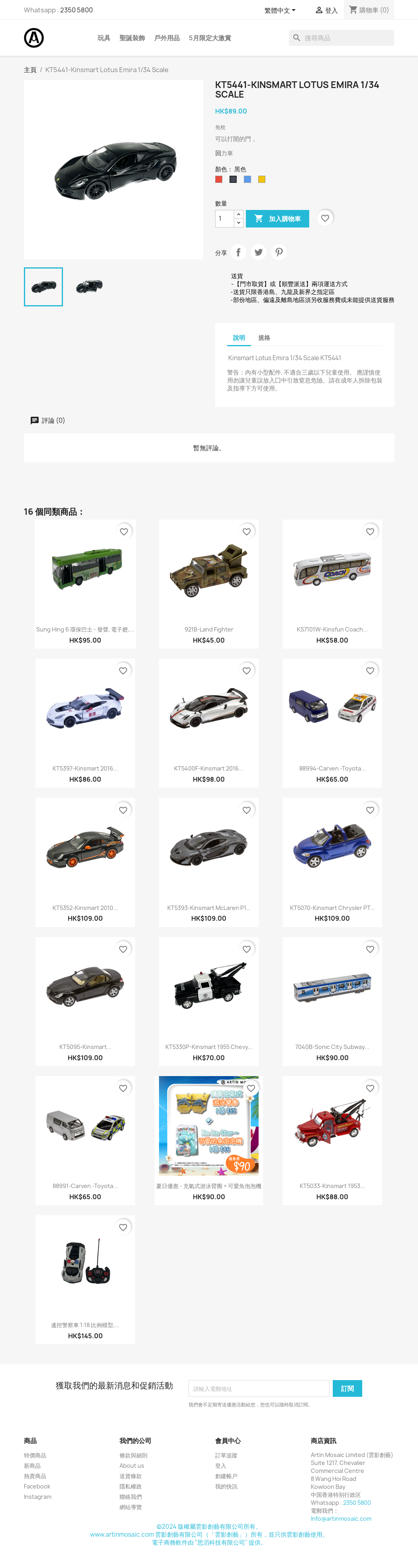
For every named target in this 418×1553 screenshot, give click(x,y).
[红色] (220, 181)
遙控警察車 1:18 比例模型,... (85, 1325)
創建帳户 (226, 1476)
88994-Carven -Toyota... (332, 768)
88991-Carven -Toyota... (85, 1186)
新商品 (32, 1465)
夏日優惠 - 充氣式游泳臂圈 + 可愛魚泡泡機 (208, 1186)
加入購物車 (277, 219)
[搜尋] (341, 38)
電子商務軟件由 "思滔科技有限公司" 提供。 (209, 1542)
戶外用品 (167, 37)
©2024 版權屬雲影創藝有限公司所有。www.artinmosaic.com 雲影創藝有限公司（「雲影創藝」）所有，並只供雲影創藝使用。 (209, 1530)
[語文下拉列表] (281, 11)
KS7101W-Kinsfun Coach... (332, 629)
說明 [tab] (239, 337)
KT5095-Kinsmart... (85, 1047)
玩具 (104, 37)
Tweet (259, 252)
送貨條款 (131, 1476)
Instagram (37, 1496)
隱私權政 (131, 1486)
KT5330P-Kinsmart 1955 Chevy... (209, 1047)
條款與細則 (133, 1455)
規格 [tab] (264, 337)
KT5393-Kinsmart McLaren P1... (209, 908)
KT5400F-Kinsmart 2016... (208, 768)
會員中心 (228, 1440)
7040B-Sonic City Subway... (332, 1047)
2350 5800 (76, 10)
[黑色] (235, 181)
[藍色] (249, 181)
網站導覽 (131, 1507)
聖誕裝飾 (132, 37)
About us (132, 1465)
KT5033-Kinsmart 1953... (332, 1186)
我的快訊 (226, 1486)
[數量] (224, 218)
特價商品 (35, 1455)
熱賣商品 (35, 1476)
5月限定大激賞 (210, 37)
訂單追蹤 (226, 1455)
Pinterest (279, 252)
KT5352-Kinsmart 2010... (85, 908)
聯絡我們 (131, 1496)
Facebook (37, 1486)
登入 (220, 1465)
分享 (238, 252)
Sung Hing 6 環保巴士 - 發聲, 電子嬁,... (85, 629)
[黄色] (263, 181)
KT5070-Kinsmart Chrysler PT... (332, 908)
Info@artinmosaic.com (341, 1518)
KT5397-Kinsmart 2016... (85, 768)
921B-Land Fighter (209, 629)
